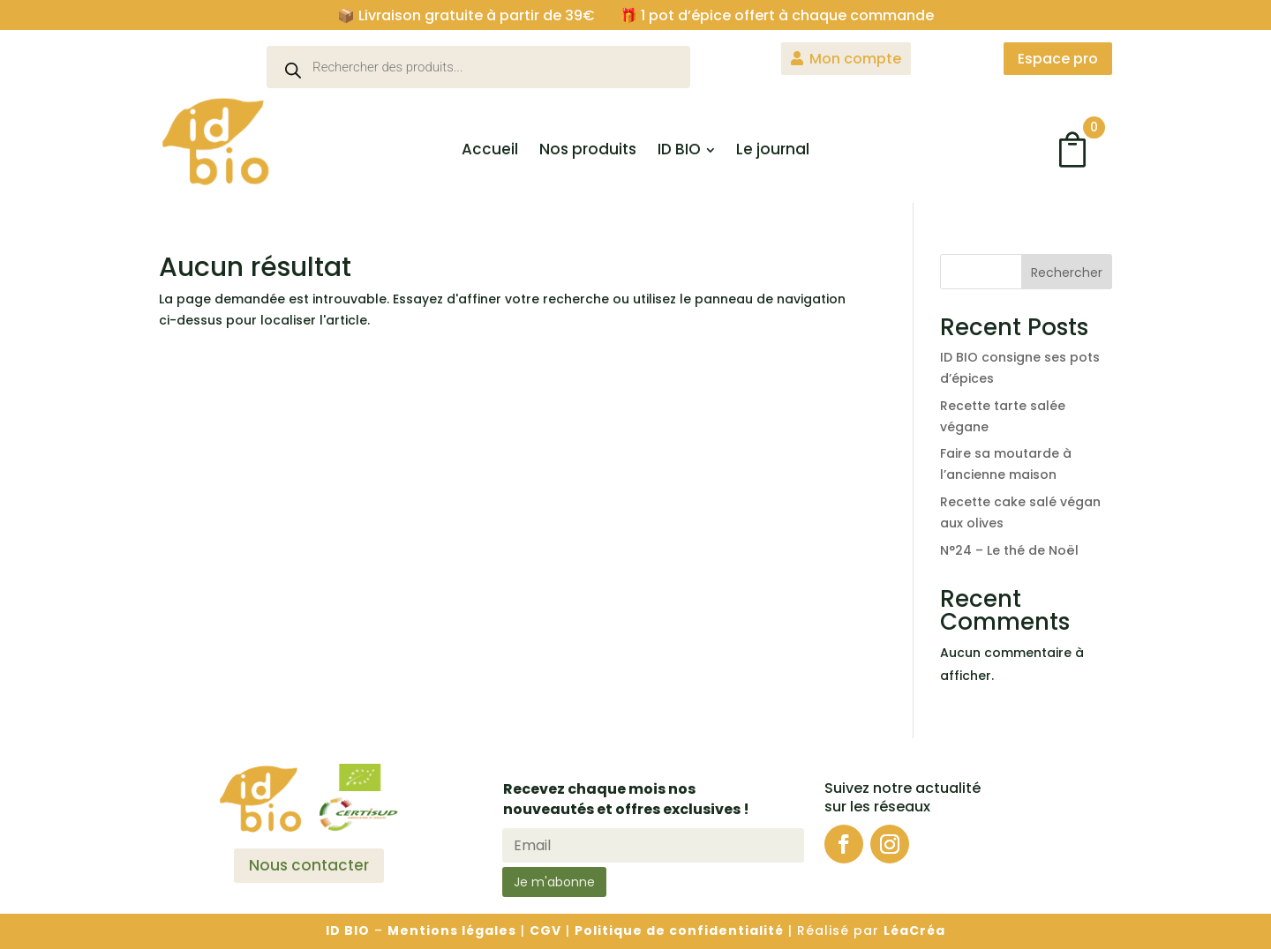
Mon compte (855, 59)
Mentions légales (451, 930)
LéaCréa (914, 930)
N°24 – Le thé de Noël (1009, 550)
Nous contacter (309, 865)
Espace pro (1058, 59)
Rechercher (1066, 272)
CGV (545, 930)
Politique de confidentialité (679, 930)
